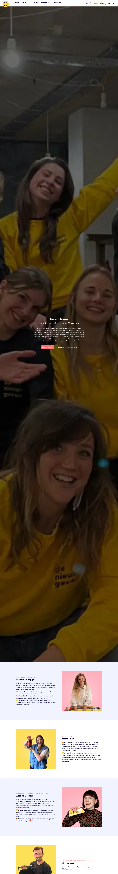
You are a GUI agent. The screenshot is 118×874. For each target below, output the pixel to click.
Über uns (58, 3)
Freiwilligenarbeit (21, 3)
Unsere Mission (47, 346)
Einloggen (111, 3)
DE (87, 3)
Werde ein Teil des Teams (66, 346)
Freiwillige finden (41, 3)
